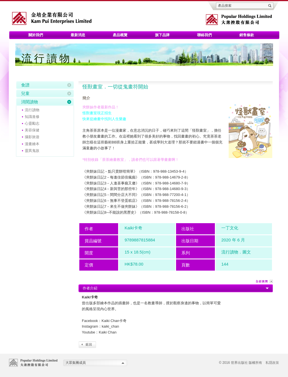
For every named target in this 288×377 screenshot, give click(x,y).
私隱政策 (272, 363)
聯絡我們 (204, 35)
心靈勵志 (32, 123)
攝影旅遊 (32, 137)
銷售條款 (246, 35)
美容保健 (32, 130)
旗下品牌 (162, 35)
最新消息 (78, 35)
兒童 (25, 93)
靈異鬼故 (32, 150)
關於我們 (35, 35)
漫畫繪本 (32, 144)
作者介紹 (90, 288)
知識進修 (32, 117)
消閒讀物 (29, 101)
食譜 (25, 85)
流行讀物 (32, 110)
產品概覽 (120, 35)
